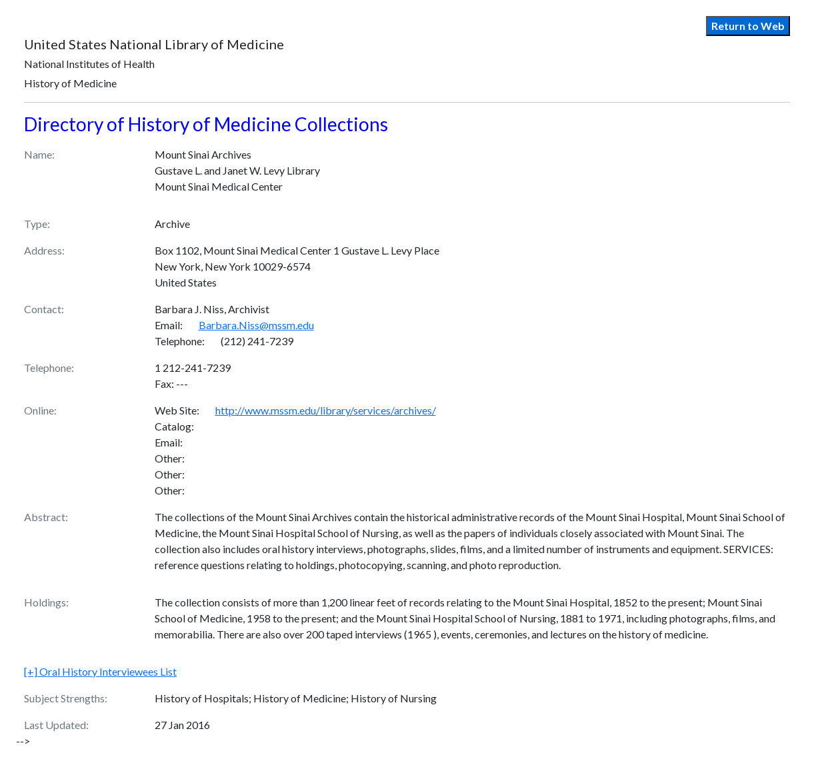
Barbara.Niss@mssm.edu (256, 325)
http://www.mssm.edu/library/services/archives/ (325, 410)
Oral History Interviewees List (100, 671)
